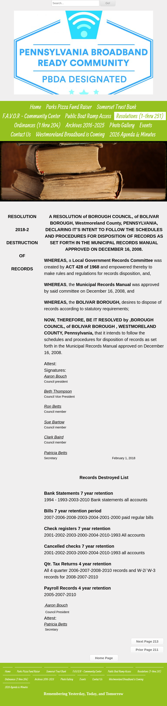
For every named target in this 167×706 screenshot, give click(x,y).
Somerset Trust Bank (116, 106)
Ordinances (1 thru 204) (37, 125)
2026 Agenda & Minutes (132, 134)
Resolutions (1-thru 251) (140, 116)
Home (35, 106)
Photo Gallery (122, 125)
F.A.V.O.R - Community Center (31, 116)
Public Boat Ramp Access (88, 116)
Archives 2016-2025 (85, 125)
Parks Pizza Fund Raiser (69, 106)
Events (146, 125)
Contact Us (21, 134)
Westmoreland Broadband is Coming (70, 134)
